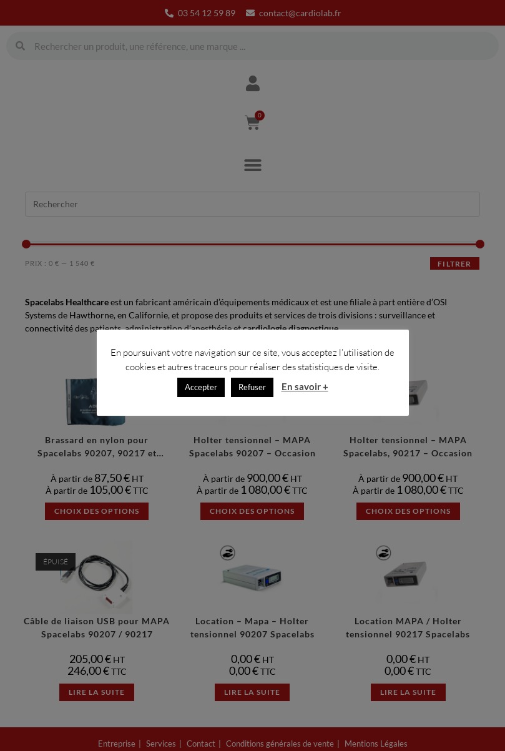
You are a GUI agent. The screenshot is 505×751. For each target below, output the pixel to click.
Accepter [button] (201, 392)
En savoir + (305, 391)
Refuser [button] (252, 392)
